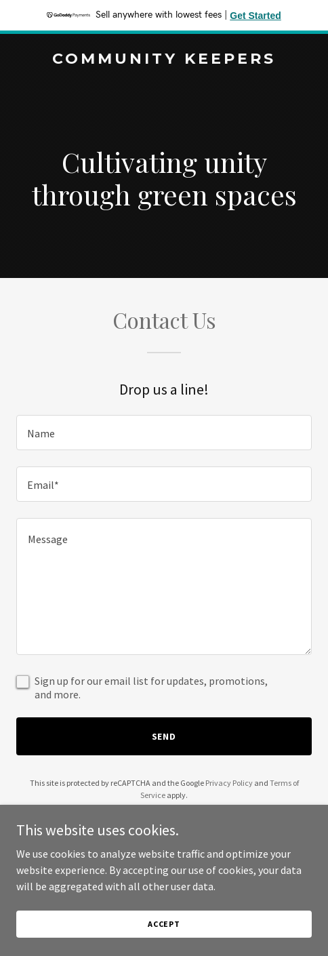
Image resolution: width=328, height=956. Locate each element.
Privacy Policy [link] (229, 783)
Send (164, 736)
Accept (164, 924)
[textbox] (164, 432)
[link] (164, 59)
